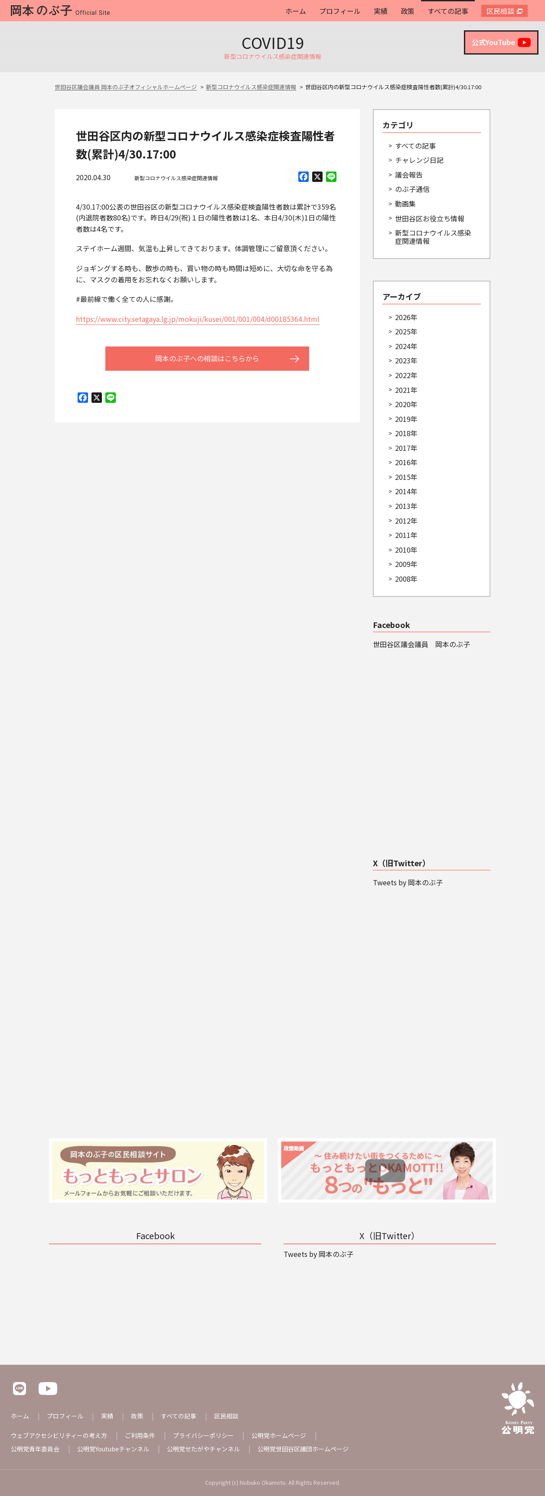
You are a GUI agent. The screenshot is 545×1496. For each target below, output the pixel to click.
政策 (407, 11)
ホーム (295, 11)
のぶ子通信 (412, 189)
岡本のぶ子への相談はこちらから (207, 358)
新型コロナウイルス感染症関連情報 (176, 177)
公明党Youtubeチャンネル (113, 1448)
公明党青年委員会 (35, 1448)
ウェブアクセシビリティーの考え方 (59, 1435)
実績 (381, 11)
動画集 (405, 203)
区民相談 (500, 11)
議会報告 (409, 174)
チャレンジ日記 (419, 160)
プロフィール (340, 11)
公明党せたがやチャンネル (203, 1448)
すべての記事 (448, 11)
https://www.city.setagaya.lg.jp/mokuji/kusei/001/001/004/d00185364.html (198, 319)
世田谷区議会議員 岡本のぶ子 (421, 644)
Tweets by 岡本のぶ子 (408, 882)
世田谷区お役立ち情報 (429, 218)
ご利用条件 (140, 1435)
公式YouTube (501, 42)
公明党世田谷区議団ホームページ (303, 1448)
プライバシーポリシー (203, 1435)
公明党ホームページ (278, 1435)
